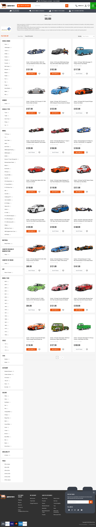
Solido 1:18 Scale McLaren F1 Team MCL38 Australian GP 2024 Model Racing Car (83, 259)
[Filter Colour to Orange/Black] (12, 411)
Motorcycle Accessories (56, 511)
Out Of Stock (79, 73)
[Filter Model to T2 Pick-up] (12, 134)
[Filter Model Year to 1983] (12, 325)
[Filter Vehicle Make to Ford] (12, 79)
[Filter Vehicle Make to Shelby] (12, 53)
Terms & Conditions (83, 524)
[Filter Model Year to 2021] (12, 294)
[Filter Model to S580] (12, 143)
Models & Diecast (45, 505)
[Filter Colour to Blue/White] (12, 436)
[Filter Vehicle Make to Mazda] (12, 72)
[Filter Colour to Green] (12, 427)
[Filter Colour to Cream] (12, 430)
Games (43, 503)
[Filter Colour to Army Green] (12, 446)
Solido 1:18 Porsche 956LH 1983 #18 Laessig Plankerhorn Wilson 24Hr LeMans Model (36, 63)
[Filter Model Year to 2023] (12, 287)
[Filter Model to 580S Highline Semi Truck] (12, 231)
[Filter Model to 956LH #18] (12, 206)
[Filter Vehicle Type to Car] (12, 125)
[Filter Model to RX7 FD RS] (12, 146)
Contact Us (79, 5)
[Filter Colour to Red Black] (12, 402)
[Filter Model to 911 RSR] (12, 212)
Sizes (55, 508)
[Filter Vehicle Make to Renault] (12, 60)
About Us (20, 504)
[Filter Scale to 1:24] (12, 347)
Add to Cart (31, 73)
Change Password (34, 503)
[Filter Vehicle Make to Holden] (12, 75)
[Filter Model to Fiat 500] (12, 178)
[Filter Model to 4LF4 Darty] (12, 234)
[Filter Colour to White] (12, 396)
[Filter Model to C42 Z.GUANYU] (12, 200)
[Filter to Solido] (12, 464)
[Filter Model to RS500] (12, 156)
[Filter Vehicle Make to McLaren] (12, 69)
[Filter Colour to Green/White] (12, 424)
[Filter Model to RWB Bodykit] (12, 153)
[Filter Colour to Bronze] (12, 433)
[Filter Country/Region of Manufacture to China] (12, 254)
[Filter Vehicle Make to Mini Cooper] (12, 66)
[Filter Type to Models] (12, 359)
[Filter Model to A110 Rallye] (12, 203)
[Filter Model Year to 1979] (12, 328)
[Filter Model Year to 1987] (12, 322)
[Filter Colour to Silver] (12, 399)
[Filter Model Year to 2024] (12, 284)
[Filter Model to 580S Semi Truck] (12, 228)
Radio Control (56, 498)
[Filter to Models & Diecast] (12, 371)
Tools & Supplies (57, 503)
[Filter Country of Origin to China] (12, 263)
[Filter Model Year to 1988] (12, 319)
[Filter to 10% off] (12, 380)
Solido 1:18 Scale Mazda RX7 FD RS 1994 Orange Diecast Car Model (36, 259)
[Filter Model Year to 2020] (12, 297)
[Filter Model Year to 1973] (12, 331)
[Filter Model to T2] (12, 137)
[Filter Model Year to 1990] (12, 316)
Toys (55, 505)
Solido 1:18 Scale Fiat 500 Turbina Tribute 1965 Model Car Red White (83, 181)
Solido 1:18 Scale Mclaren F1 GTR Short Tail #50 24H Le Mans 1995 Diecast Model (59, 259)
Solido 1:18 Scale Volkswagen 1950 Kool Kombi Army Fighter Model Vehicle (59, 338)
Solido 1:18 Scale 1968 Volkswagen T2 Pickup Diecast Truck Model (83, 63)
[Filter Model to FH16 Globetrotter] (12, 181)
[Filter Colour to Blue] (12, 440)
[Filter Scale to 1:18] (12, 350)
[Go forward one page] (62, 357)
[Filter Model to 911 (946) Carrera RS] (12, 222)
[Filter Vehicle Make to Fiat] (12, 82)
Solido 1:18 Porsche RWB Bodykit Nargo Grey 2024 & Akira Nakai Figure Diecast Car (59, 63)
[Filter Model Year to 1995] (12, 306)
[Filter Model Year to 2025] (12, 281)
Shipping (20, 500)
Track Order (32, 500)
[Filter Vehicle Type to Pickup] (12, 122)
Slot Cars (55, 500)
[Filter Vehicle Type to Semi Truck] (12, 118)
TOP (94, 492)
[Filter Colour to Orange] (12, 414)
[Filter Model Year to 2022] (12, 291)
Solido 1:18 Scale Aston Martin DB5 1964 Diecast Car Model (36, 181)
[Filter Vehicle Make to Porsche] (12, 63)
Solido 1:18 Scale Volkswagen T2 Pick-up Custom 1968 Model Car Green (83, 338)
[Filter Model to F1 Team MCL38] (12, 184)
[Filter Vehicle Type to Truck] (12, 112)
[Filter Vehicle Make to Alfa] (12, 94)
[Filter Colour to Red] (12, 405)
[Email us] (69, 510)
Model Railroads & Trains (46, 511)
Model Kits (44, 508)
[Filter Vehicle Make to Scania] (12, 57)
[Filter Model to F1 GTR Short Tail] (12, 187)
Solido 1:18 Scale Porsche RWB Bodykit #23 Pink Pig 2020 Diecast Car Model (59, 299)
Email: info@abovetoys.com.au (23, 510)
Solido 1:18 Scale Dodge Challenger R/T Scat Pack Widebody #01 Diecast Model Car (59, 181)
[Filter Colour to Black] (12, 443)
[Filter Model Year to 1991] (12, 313)
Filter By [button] (5, 36)
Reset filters (20, 36)
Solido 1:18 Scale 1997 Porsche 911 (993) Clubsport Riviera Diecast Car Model (60, 102)
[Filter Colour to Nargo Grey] (12, 418)
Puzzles (43, 514)
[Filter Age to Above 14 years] (12, 272)
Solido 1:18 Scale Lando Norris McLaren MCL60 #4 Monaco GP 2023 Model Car (83, 220)
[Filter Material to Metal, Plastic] (12, 243)
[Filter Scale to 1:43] (12, 344)
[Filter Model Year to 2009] (12, 300)
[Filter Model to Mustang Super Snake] (12, 162)
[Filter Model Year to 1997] (12, 303)
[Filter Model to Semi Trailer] (12, 140)
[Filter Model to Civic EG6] (12, 193)
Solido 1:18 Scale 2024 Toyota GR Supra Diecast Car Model (83, 102)
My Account (32, 498)
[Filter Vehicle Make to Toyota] (12, 50)
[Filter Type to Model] (12, 362)
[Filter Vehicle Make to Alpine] (12, 91)
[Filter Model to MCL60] (12, 165)
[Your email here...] (78, 502)
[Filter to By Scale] (12, 387)
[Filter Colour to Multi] (12, 421)
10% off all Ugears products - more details (48, 1)
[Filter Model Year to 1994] (12, 309)
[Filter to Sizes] (12, 383)
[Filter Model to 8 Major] (12, 225)
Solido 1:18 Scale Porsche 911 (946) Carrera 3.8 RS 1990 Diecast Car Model (35, 299)
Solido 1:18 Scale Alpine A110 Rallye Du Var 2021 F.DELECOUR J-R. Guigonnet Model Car (83, 141)
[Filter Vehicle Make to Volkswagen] (12, 47)
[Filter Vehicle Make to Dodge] (12, 85)
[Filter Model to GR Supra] (12, 171)
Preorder (44, 500)
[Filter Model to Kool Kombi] (12, 168)
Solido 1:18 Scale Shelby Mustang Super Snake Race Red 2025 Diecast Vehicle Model (83, 299)
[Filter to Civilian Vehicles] (12, 374)
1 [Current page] (57, 357)
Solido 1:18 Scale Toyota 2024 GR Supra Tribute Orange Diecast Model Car (35, 338)
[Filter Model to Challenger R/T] (12, 197)
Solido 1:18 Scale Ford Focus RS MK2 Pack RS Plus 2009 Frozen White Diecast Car (36, 220)
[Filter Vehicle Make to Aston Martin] (12, 88)
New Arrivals (44, 498)
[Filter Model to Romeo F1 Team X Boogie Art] (12, 159)
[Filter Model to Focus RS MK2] (12, 175)
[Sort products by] (88, 36)
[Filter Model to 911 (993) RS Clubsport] (12, 215)
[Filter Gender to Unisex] (12, 103)
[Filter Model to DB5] (12, 190)
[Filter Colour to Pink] (12, 408)
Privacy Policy (92, 524)
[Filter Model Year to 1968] (12, 335)
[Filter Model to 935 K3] (12, 209)
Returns (19, 502)
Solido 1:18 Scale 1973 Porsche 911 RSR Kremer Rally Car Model (36, 102)
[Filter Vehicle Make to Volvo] (12, 44)
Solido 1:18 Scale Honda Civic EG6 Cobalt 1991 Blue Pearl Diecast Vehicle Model (59, 220)
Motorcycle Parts (57, 514)
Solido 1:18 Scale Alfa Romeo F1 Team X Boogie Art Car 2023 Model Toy (59, 141)
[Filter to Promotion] (12, 377)
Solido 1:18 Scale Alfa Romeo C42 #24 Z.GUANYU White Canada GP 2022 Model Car (35, 141)
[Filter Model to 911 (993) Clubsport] (12, 219)
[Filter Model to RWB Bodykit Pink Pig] (12, 149)
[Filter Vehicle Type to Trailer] (12, 115)
